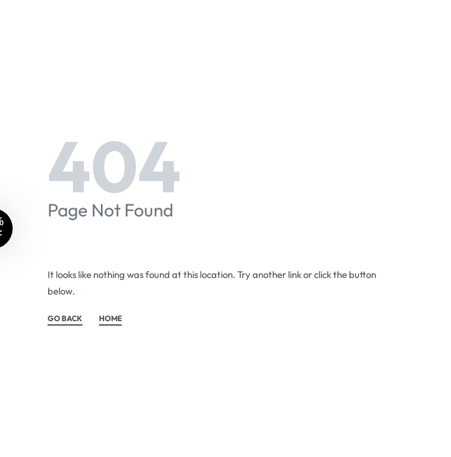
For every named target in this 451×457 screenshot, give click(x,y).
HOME (110, 319)
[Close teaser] (16, 204)
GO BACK (65, 319)
